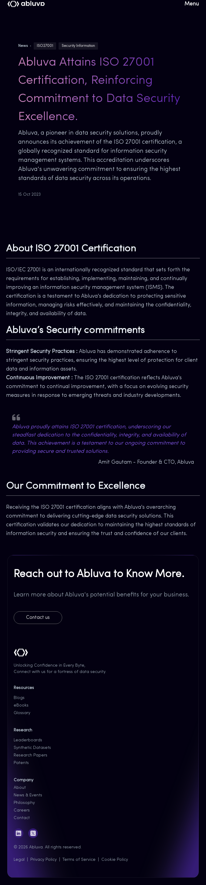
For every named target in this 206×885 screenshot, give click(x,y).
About (20, 787)
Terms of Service (79, 859)
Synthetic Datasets (32, 748)
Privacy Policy (43, 859)
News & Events (28, 795)
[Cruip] (26, 4)
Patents (21, 763)
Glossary (22, 713)
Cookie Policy (114, 859)
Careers (22, 810)
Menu (191, 4)
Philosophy (24, 803)
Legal (19, 859)
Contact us (38, 617)
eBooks (21, 705)
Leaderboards (28, 740)
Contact (22, 818)
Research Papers (30, 755)
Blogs (19, 698)
